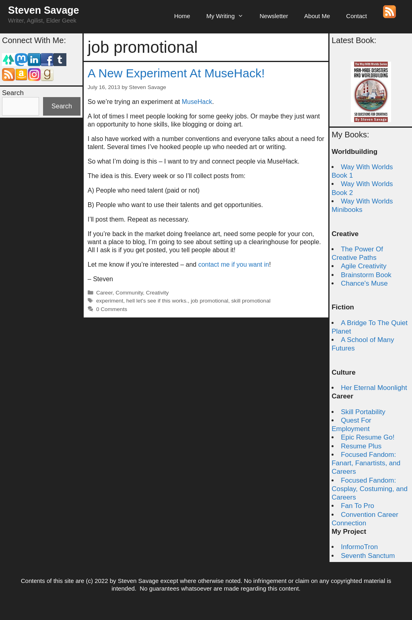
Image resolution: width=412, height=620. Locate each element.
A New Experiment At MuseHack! (176, 73)
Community (129, 293)
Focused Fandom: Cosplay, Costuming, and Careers (370, 489)
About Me (317, 15)
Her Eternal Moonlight (374, 388)
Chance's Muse (364, 283)
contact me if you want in (233, 264)
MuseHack (197, 101)
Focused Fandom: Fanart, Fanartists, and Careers (366, 463)
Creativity (157, 293)
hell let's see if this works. (157, 301)
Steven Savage (43, 10)
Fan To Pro (357, 506)
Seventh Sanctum (368, 556)
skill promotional (250, 301)
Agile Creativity (363, 266)
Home (182, 15)
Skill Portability (363, 412)
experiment (109, 301)
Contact (356, 15)
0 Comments (111, 309)
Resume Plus (361, 446)
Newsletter (274, 15)
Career (104, 293)
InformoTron (359, 547)
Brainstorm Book (366, 275)
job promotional (209, 301)
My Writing (229, 16)
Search (13, 93)
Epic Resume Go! (367, 437)
